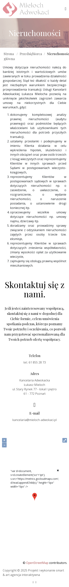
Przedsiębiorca (31, 54)
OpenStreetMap (37, 563)
